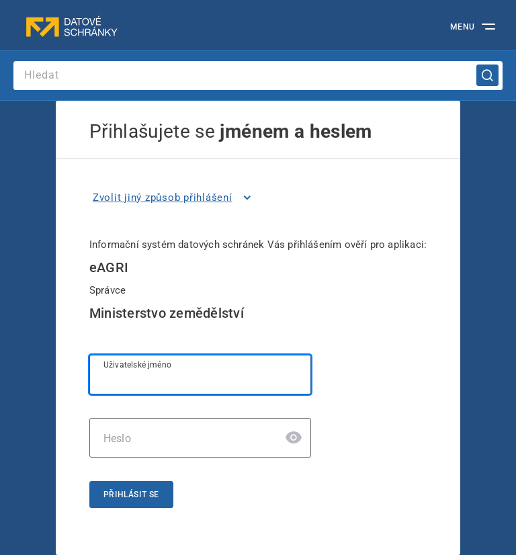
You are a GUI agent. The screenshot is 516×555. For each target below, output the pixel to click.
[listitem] (174, 197)
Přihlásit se (131, 494)
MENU (462, 27)
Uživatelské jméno (137, 365)
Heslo (117, 438)
